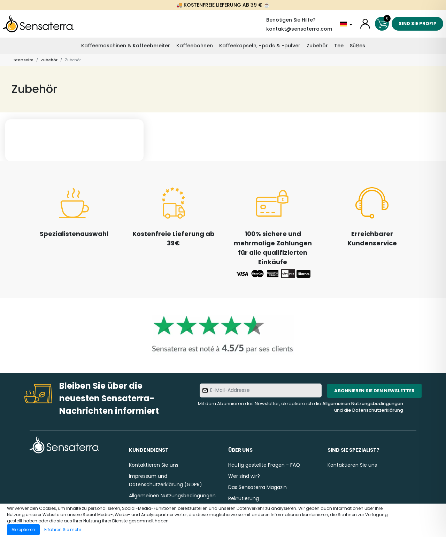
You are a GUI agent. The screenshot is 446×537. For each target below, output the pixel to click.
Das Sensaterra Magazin (257, 487)
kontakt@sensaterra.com (299, 28)
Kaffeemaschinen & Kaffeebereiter (125, 45)
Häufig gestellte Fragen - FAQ (264, 464)
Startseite (23, 60)
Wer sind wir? (244, 476)
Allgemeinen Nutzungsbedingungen (362, 403)
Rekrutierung (243, 498)
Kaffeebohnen (194, 45)
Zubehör (317, 45)
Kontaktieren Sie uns (153, 464)
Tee (339, 45)
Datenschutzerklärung (377, 410)
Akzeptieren (23, 529)
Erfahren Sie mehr (62, 529)
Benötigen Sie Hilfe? (291, 19)
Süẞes (357, 45)
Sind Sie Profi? (417, 23)
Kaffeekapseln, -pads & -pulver (259, 45)
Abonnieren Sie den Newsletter (374, 390)
